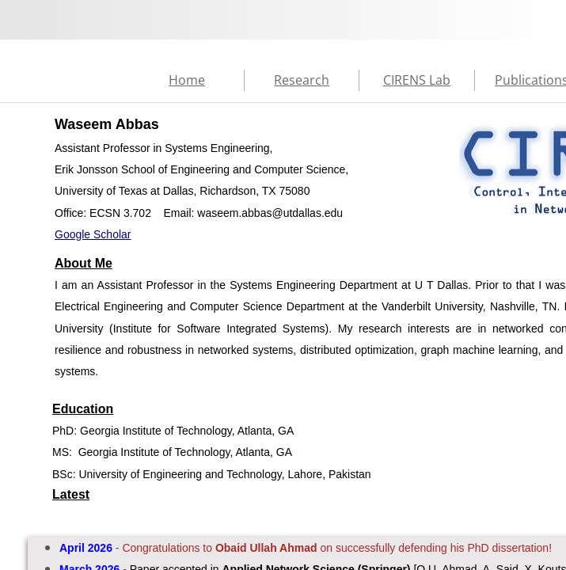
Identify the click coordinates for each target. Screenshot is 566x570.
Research (301, 80)
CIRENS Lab (416, 80)
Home (187, 80)
